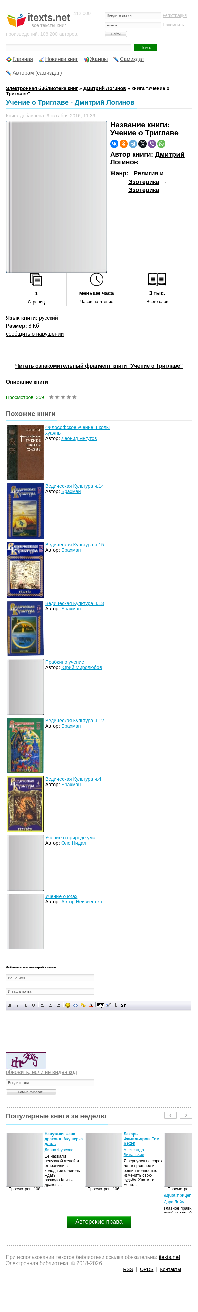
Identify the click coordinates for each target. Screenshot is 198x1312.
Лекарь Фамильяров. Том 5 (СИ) (142, 1139)
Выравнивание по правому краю (58, 1005)
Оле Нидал (73, 843)
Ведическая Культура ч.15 (74, 544)
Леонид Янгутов (79, 438)
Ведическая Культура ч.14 (74, 486)
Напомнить (173, 25)
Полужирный (10, 1005)
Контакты (170, 1269)
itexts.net (169, 1257)
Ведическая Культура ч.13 (74, 603)
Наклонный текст (18, 1005)
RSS (128, 1269)
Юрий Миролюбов (81, 667)
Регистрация (175, 15)
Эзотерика (143, 190)
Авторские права (98, 1221)
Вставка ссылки (75, 1005)
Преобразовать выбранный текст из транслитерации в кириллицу (116, 1005)
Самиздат (132, 59)
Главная (23, 59)
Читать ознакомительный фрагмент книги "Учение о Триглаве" (99, 366)
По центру (50, 1005)
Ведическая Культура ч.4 (73, 779)
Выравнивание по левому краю (43, 1005)
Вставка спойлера (123, 1005)
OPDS (147, 1269)
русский (48, 318)
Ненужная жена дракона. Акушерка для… (64, 1139)
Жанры (99, 59)
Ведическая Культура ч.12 (74, 720)
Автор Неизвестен (81, 901)
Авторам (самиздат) (37, 73)
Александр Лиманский (134, 1152)
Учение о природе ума (70, 837)
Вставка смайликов (68, 1005)
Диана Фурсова (59, 1150)
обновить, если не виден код (41, 1072)
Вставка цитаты (108, 1005)
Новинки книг (61, 59)
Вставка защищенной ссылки (83, 1005)
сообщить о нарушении (35, 334)
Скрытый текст (100, 1005)
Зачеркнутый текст (33, 1005)
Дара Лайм (174, 1201)
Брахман (71, 491)
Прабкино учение (64, 662)
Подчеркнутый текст (26, 1005)
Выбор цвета (91, 1005)
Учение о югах (61, 896)
